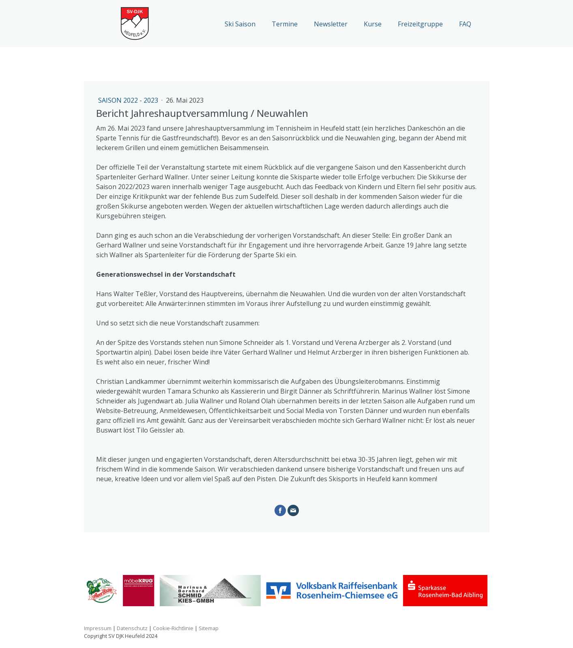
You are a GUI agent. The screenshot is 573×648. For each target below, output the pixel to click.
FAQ (465, 23)
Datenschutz (132, 628)
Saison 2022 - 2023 (129, 100)
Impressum (98, 628)
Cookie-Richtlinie (173, 628)
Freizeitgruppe (420, 23)
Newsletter (331, 23)
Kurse (373, 23)
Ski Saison (240, 23)
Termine (285, 23)
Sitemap (209, 628)
